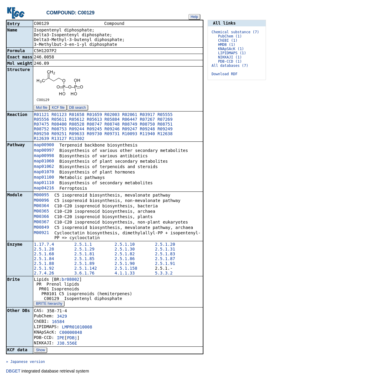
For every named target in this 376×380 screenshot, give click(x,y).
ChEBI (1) (228, 40)
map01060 (44, 161)
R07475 (41, 124)
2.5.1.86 (125, 259)
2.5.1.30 (125, 249)
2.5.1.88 (44, 264)
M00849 (41, 227)
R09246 (112, 129)
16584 (58, 322)
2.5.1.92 (44, 268)
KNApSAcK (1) (231, 49)
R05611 (59, 119)
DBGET (13, 371)
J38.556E (67, 343)
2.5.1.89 (84, 264)
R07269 (165, 119)
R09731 (112, 134)
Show (40, 351)
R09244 (76, 129)
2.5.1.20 (165, 244)
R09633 (76, 134)
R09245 (94, 129)
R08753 (59, 129)
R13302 (76, 139)
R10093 (129, 134)
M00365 (41, 211)
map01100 (44, 177)
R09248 (147, 129)
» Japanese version (25, 362)
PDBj (72, 338)
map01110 (44, 183)
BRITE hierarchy (49, 304)
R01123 (59, 115)
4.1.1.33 (125, 273)
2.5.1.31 (165, 249)
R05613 (94, 119)
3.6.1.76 (84, 273)
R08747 (94, 124)
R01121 (41, 115)
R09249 (165, 129)
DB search (77, 108)
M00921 (41, 233)
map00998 (44, 156)
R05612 (76, 119)
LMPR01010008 (77, 327)
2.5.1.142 (85, 268)
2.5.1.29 (84, 249)
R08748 (112, 124)
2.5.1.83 (165, 254)
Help (194, 17)
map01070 (44, 172)
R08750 (147, 124)
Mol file (41, 108)
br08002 (70, 280)
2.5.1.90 (125, 264)
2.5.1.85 (84, 259)
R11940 (147, 134)
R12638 (165, 134)
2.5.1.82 (125, 254)
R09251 (59, 134)
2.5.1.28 (44, 249)
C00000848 (71, 333)
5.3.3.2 (164, 273)
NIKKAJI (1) (230, 57)
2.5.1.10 (125, 244)
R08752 (41, 129)
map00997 (44, 150)
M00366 (41, 217)
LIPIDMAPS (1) (232, 53)
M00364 (41, 206)
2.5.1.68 (44, 254)
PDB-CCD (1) (230, 61)
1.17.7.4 (44, 244)
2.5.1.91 (165, 264)
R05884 (112, 119)
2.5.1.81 (84, 254)
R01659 (94, 115)
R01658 (76, 115)
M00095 (41, 195)
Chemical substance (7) (235, 32)
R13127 (59, 139)
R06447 (129, 119)
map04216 (44, 188)
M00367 (41, 222)
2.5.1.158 (126, 268)
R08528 (76, 124)
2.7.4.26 (44, 273)
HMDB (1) (226, 45)
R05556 (41, 119)
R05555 (165, 115)
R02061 (129, 115)
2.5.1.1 (83, 244)
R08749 (129, 124)
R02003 (112, 115)
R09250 (41, 134)
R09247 (129, 129)
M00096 (41, 200)
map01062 (44, 167)
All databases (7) (229, 66)
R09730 (94, 134)
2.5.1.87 (165, 259)
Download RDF (224, 74)
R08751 (165, 124)
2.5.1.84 (44, 259)
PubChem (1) (230, 36)
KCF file (58, 108)
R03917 (147, 115)
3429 (62, 316)
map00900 (44, 145)
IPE (60, 338)
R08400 (59, 124)
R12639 (41, 139)
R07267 (147, 119)
